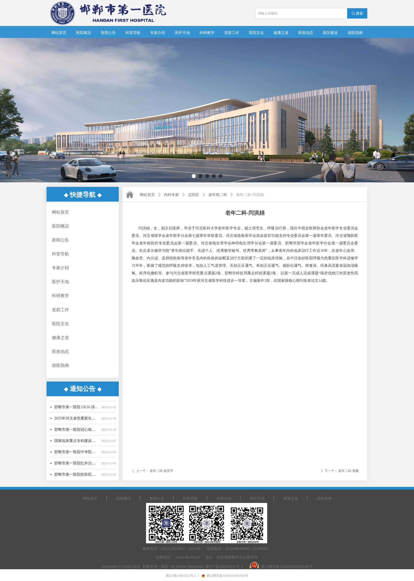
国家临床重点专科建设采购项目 (76, 442)
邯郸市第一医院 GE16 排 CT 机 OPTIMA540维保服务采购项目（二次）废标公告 (76, 408)
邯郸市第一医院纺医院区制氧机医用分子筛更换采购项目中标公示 (76, 476)
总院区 (193, 195)
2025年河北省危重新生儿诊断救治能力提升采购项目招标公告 (76, 420)
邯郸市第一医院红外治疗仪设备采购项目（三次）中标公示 (76, 465)
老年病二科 (217, 195)
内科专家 (171, 195)
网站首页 (147, 195)
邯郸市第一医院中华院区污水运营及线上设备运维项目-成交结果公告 (76, 453)
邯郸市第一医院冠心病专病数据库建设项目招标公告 (76, 431)
